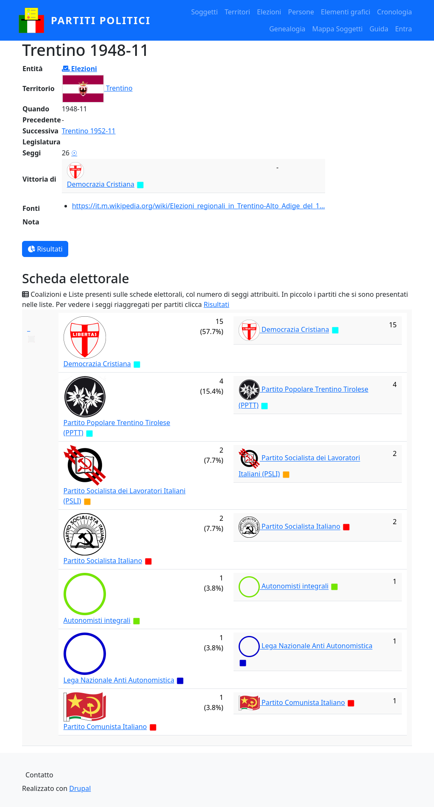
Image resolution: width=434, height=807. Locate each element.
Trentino (119, 88)
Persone (301, 12)
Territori (237, 12)
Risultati (45, 249)
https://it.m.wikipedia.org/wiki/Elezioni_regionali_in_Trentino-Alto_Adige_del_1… (198, 205)
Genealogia (287, 28)
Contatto (39, 774)
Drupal (80, 788)
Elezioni (269, 12)
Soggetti (204, 12)
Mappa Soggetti (337, 28)
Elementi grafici (345, 12)
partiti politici (100, 20)
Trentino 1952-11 (89, 130)
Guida (379, 28)
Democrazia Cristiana (100, 184)
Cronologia (394, 12)
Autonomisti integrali (97, 620)
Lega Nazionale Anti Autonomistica (119, 680)
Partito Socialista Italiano (103, 560)
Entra (403, 28)
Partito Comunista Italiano (105, 726)
